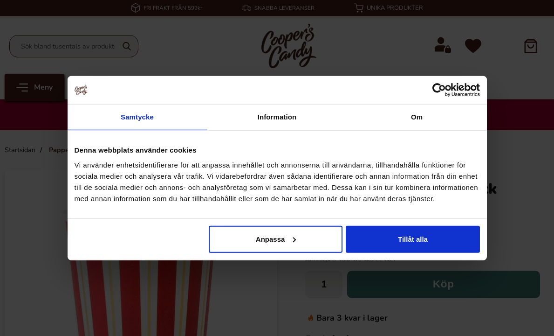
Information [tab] (277, 117)
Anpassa (276, 239)
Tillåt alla (413, 239)
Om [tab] (417, 117)
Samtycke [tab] (137, 117)
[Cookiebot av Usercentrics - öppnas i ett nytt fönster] (439, 90)
